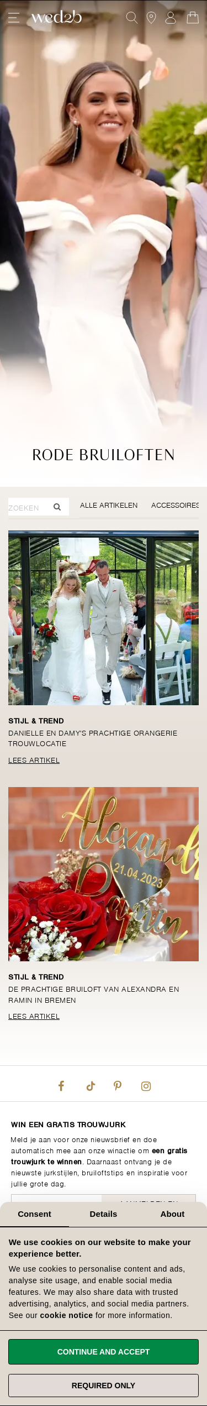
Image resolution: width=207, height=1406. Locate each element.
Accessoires (175, 504)
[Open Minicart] (192, 17)
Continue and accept (103, 1351)
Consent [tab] (34, 1213)
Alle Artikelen (108, 504)
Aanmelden (170, 18)
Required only (103, 1385)
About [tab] (173, 1213)
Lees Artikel (34, 759)
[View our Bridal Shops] (151, 17)
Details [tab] (104, 1213)
